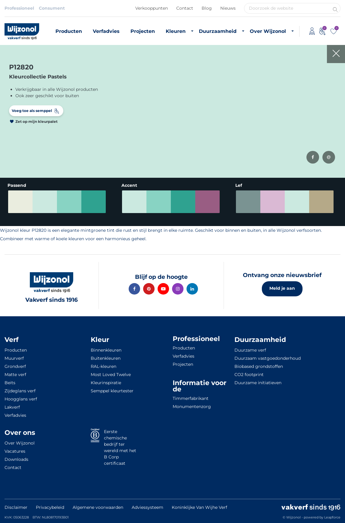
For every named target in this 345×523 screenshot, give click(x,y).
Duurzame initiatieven (257, 382)
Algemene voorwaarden (98, 507)
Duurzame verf (250, 350)
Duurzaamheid (218, 31)
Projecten (142, 31)
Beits (10, 382)
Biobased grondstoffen (258, 366)
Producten (68, 31)
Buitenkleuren (106, 358)
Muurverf (14, 358)
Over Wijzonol (268, 31)
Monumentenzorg (192, 406)
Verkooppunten (151, 8)
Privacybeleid (50, 507)
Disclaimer (16, 507)
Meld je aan (282, 288)
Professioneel (19, 8)
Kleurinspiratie (106, 382)
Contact (184, 8)
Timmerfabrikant (191, 398)
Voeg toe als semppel (32, 110)
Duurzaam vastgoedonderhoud (267, 358)
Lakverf (12, 407)
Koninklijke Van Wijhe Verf (199, 507)
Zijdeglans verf (20, 391)
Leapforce (332, 517)
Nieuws (228, 8)
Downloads (16, 459)
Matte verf (15, 374)
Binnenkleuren (106, 350)
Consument (52, 8)
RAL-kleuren (103, 366)
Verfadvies (106, 31)
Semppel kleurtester (112, 391)
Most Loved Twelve (111, 374)
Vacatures (15, 451)
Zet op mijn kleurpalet (36, 121)
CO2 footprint (249, 374)
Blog (207, 8)
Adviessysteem (147, 507)
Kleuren (176, 31)
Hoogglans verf (21, 399)
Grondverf (15, 366)
